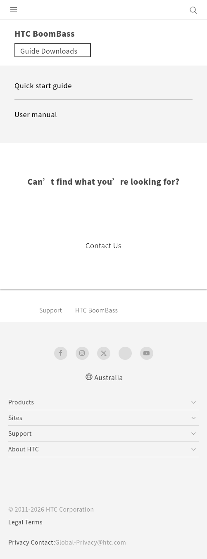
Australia (108, 377)
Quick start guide (43, 85)
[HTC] (104, 10)
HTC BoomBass (96, 310)
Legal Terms (25, 522)
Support (50, 310)
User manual (35, 114)
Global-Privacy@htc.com (90, 542)
